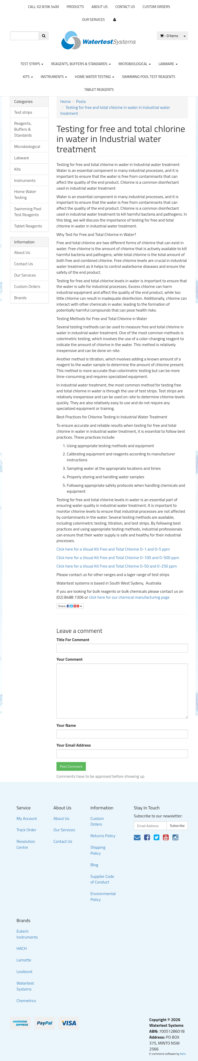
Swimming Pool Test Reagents (148, 76)
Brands (20, 298)
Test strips (31, 63)
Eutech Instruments (27, 934)
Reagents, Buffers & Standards (81, 63)
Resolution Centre (25, 844)
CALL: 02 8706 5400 (43, 6)
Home (65, 101)
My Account (26, 818)
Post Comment (71, 766)
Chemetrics (26, 1000)
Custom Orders (156, 6)
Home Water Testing (94, 76)
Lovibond (24, 971)
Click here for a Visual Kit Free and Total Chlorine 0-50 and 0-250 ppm (116, 566)
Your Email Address (73, 745)
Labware (168, 63)
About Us (100, 6)
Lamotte (23, 960)
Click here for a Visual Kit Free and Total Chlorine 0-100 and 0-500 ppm (117, 557)
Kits (28, 76)
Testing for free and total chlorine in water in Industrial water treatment (115, 110)
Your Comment (69, 659)
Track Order (26, 830)
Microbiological (135, 63)
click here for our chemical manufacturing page (129, 597)
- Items (169, 35)
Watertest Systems (25, 986)
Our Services (93, 19)
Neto (183, 1054)
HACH (21, 948)
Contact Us (125, 6)
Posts (81, 101)
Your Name (66, 725)
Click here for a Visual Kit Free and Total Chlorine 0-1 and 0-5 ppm (113, 549)
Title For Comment (72, 640)
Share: (70, 606)
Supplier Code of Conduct (102, 879)
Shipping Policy (97, 850)
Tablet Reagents (99, 89)
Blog (94, 865)
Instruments (54, 76)
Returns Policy (103, 836)
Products (75, 6)
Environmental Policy (103, 896)
